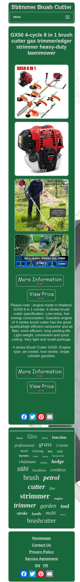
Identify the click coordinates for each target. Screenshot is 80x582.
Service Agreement (41, 559)
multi (51, 513)
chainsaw (27, 461)
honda (45, 456)
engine (58, 498)
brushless (39, 470)
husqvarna (58, 455)
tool (65, 506)
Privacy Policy (41, 552)
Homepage (41, 538)
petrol (51, 477)
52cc (32, 436)
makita (43, 462)
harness (24, 455)
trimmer (25, 505)
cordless (58, 469)
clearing (37, 451)
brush (31, 477)
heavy (20, 438)
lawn (45, 438)
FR (45, 566)
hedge (57, 461)
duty (50, 451)
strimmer (35, 496)
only (60, 451)
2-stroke (62, 445)
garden (48, 506)
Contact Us (41, 545)
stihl (22, 468)
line (52, 488)
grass (45, 444)
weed (24, 451)
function (59, 437)
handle (36, 514)
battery (63, 514)
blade (35, 456)
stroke (22, 513)
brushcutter (41, 520)
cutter (36, 487)
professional (24, 445)
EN (37, 566)
